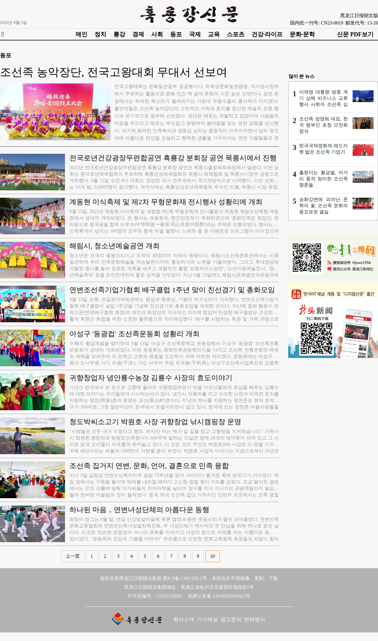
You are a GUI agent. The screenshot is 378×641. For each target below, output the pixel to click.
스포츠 (236, 34)
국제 (195, 34)
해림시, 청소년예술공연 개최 (114, 246)
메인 (81, 34)
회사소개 (183, 619)
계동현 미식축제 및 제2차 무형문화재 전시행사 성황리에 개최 (166, 202)
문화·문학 (302, 34)
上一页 (73, 556)
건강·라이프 (267, 34)
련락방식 (254, 619)
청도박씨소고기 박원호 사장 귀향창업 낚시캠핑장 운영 (155, 422)
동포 (176, 34)
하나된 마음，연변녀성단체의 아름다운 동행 (139, 510)
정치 (100, 34)
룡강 (119, 34)
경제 (138, 34)
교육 (214, 34)
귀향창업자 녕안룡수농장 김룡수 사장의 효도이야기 (150, 378)
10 (212, 556)
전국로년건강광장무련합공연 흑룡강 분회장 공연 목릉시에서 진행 (173, 158)
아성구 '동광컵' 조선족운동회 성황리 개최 (134, 334)
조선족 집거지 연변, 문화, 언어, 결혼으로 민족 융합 (149, 466)
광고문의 (231, 619)
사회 (157, 34)
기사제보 (207, 619)
